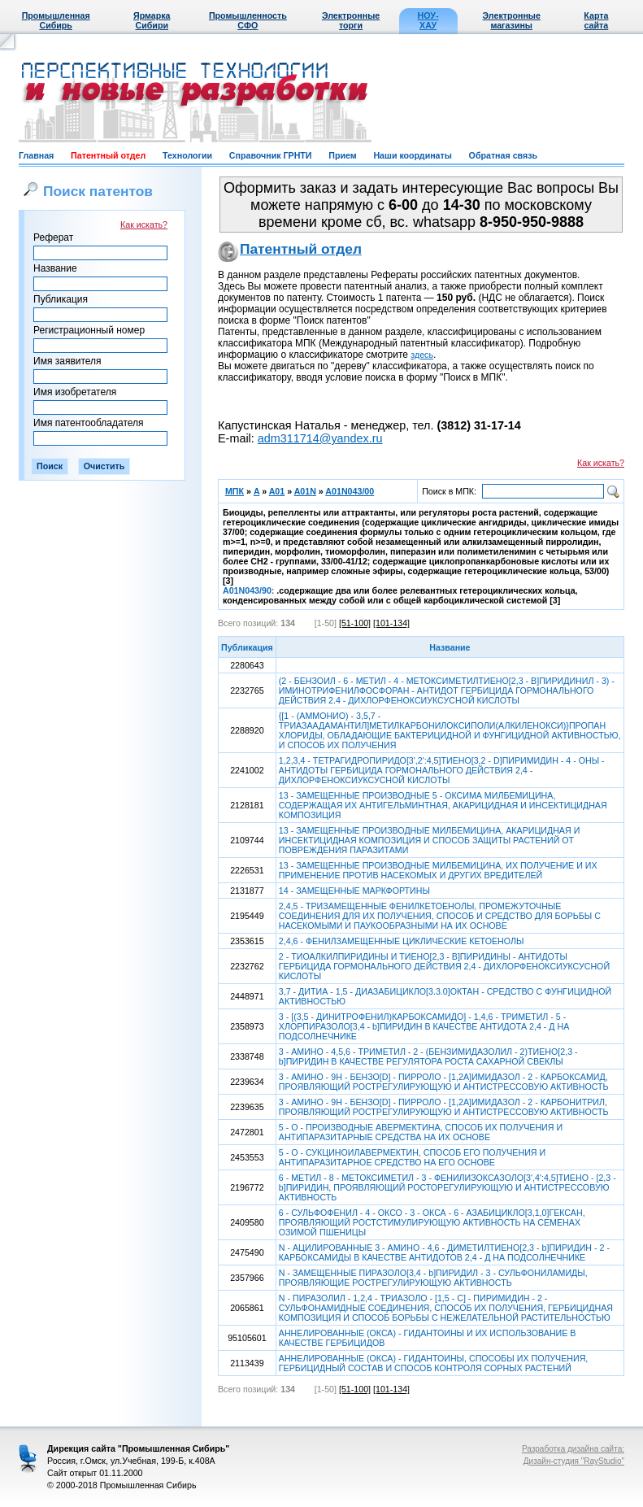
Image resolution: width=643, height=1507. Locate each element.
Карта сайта (596, 20)
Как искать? (143, 224)
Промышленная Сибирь (56, 20)
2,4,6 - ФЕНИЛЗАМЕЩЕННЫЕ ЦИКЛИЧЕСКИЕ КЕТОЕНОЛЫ (401, 941)
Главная (36, 155)
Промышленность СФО (248, 20)
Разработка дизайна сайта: (573, 1448)
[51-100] (355, 623)
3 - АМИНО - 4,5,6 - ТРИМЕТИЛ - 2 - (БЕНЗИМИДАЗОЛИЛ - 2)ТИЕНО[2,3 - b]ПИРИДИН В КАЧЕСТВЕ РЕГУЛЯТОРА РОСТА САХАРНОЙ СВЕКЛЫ (428, 1056)
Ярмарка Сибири (151, 20)
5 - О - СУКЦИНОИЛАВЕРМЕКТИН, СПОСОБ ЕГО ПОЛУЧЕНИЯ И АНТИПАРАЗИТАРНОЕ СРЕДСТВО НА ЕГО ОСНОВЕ (412, 1157)
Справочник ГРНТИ (270, 155)
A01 (277, 491)
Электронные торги (351, 20)
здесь (422, 354)
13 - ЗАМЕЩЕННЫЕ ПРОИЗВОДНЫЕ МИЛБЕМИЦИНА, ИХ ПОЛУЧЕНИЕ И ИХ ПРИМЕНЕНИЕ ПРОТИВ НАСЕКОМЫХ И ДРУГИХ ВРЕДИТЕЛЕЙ (438, 870)
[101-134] (391, 623)
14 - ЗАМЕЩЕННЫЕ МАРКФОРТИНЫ (354, 890)
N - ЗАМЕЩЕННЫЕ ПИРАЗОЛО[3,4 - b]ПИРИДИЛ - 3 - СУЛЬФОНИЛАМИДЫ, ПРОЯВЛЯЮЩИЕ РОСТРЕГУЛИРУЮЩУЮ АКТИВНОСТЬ (433, 1277)
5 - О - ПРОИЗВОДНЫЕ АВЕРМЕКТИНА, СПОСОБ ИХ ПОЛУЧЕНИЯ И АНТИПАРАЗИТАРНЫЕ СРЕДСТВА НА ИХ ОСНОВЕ (421, 1132)
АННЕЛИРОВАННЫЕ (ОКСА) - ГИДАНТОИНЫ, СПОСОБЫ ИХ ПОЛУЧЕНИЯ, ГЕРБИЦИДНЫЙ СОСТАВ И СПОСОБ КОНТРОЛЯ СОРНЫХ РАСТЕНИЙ (434, 1363)
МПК (234, 491)
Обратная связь (503, 155)
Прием (342, 155)
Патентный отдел (108, 155)
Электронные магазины (512, 20)
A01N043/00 (349, 491)
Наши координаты (412, 155)
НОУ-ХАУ (428, 20)
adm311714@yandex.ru (320, 438)
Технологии (187, 155)
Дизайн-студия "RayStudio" (574, 1461)
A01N (305, 491)
